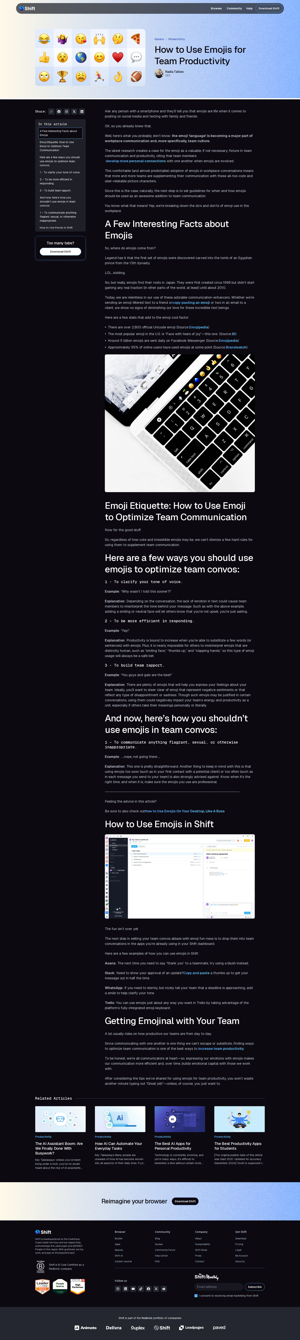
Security (240, 1261)
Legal (238, 1250)
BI (233, 334)
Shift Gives (201, 1250)
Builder (119, 1238)
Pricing (239, 1244)
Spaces (119, 1250)
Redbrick (147, 1318)
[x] (156, 1289)
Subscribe (255, 1287)
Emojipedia (198, 327)
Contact (199, 1261)
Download (240, 1238)
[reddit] (164, 1289)
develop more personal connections (135, 161)
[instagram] (118, 1289)
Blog (157, 1238)
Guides (159, 39)
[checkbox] (195, 1295)
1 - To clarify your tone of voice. (60, 172)
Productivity (177, 39)
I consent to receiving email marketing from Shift (228, 1295)
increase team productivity (221, 1048)
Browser (216, 8)
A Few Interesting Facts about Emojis (60, 133)
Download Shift (269, 8)
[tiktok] (141, 1289)
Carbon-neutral (123, 1261)
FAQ (157, 1261)
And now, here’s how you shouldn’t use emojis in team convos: (60, 201)
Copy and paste (196, 973)
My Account (241, 1255)
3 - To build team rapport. (60, 190)
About (198, 1238)
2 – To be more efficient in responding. (60, 181)
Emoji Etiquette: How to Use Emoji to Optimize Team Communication (60, 146)
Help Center (161, 1255)
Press (198, 1255)
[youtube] (133, 1289)
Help (249, 8)
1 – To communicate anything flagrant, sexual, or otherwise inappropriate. (60, 216)
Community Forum (165, 1250)
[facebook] (148, 1289)
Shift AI (119, 1255)
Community (234, 8)
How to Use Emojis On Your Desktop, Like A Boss (185, 811)
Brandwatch (236, 347)
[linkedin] (125, 1289)
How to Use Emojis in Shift (60, 227)
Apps (117, 1244)
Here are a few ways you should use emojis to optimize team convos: (60, 161)
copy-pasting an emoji (191, 302)
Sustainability (202, 1244)
